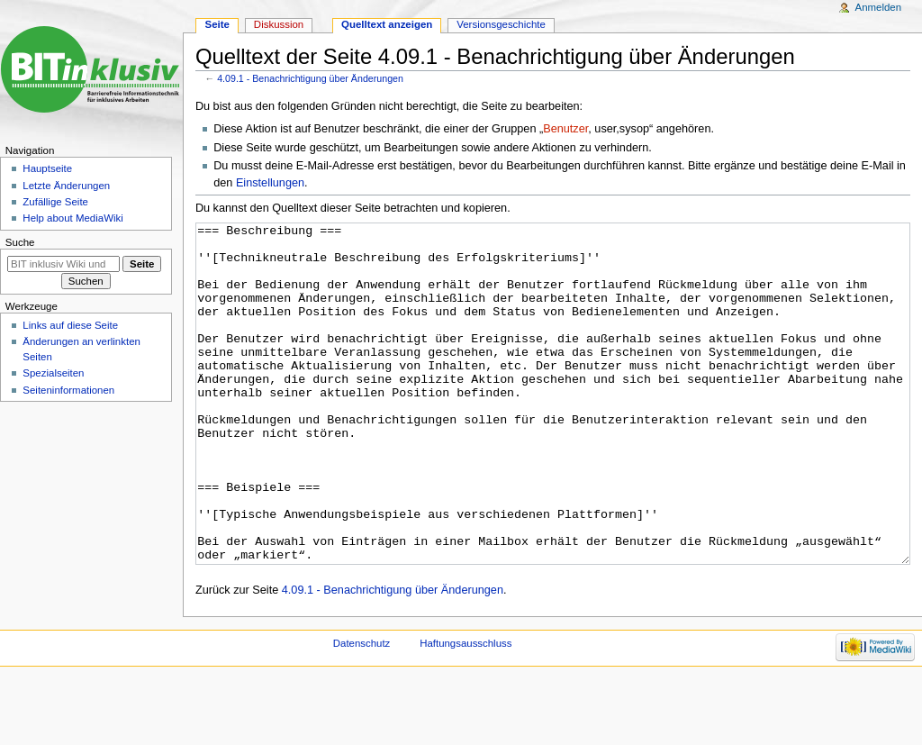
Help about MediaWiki (72, 218)
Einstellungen (270, 183)
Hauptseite (47, 168)
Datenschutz (362, 710)
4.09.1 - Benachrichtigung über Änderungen (310, 78)
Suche (20, 242)
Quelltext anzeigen (386, 24)
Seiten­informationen (68, 390)
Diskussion (278, 24)
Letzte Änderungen (66, 185)
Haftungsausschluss (465, 710)
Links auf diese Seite (70, 325)
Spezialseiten (53, 373)
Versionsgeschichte (501, 24)
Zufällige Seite (55, 201)
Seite (217, 24)
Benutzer (565, 129)
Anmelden (878, 7)
